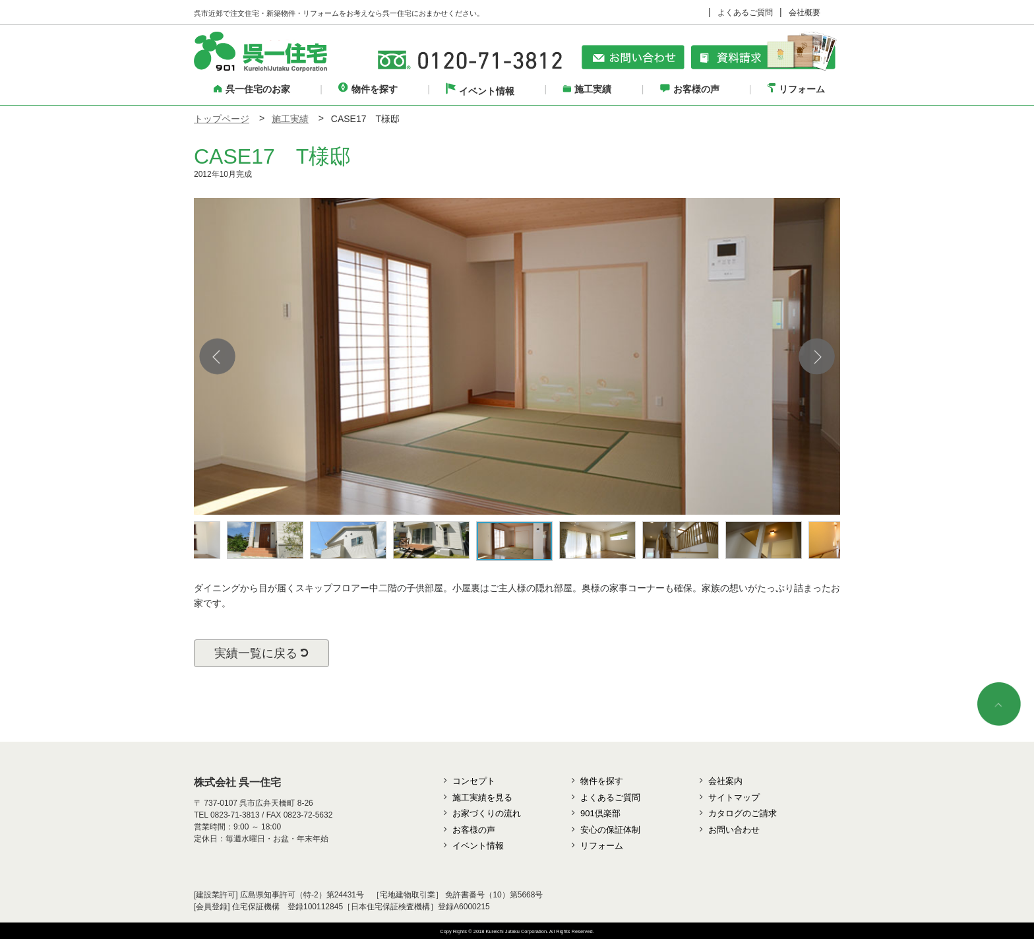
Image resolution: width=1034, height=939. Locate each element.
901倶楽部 (600, 813)
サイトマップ (734, 797)
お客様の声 (689, 89)
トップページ (221, 118)
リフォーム (796, 89)
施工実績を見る (482, 797)
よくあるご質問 (745, 12)
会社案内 (725, 781)
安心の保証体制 (610, 830)
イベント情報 (480, 91)
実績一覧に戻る (261, 653)
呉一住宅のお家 (252, 89)
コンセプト (473, 781)
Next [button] (817, 356)
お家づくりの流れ (486, 813)
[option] (517, 356)
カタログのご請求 (742, 813)
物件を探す (368, 89)
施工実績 (587, 89)
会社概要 (804, 12)
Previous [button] (217, 356)
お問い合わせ (734, 830)
